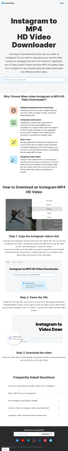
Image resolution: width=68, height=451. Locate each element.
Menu (62, 3)
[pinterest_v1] (45, 441)
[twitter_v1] (28, 441)
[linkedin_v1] (39, 441)
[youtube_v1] (22, 441)
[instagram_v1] (34, 441)
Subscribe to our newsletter (34, 430)
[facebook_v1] (17, 441)
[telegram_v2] (50, 441)
